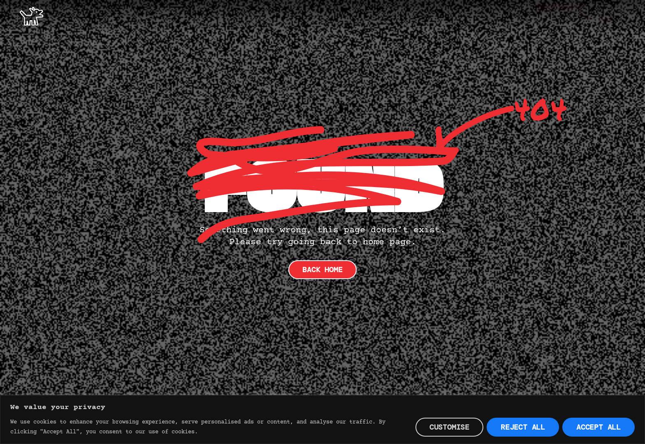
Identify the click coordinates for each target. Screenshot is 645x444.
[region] (322, 419)
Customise (449, 427)
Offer (514, 15)
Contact (610, 15)
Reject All (523, 427)
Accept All (598, 427)
